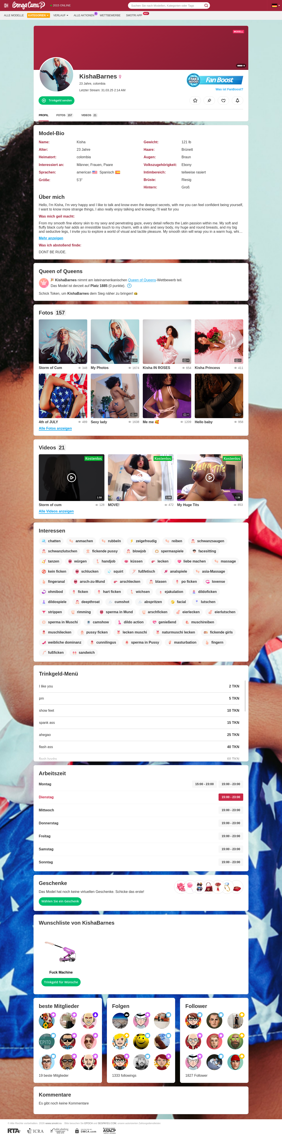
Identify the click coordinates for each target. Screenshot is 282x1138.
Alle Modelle (14, 15)
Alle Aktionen (85, 15)
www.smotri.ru (53, 1123)
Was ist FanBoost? (229, 89)
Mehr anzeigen (51, 238)
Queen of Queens (142, 280)
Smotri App (135, 15)
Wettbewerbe (110, 15)
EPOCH (88, 1123)
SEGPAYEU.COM (107, 1123)
